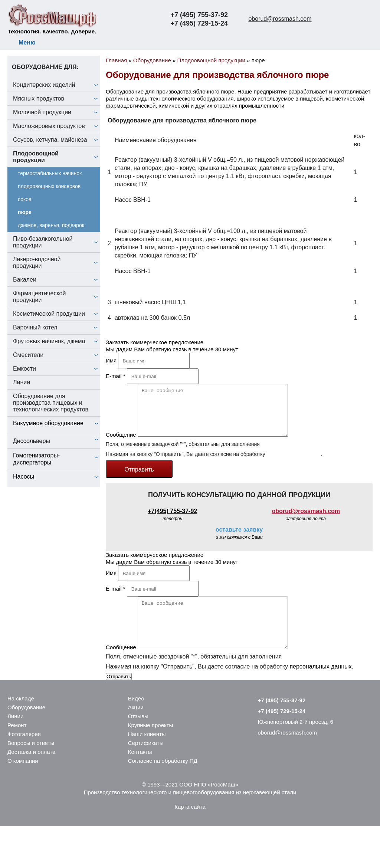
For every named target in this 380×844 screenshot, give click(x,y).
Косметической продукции (49, 314)
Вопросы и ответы (30, 761)
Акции (136, 725)
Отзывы (138, 734)
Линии (21, 382)
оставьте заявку (239, 538)
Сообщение (121, 443)
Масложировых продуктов (49, 126)
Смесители (28, 355)
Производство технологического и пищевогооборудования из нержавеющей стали (190, 810)
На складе (20, 716)
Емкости (24, 368)
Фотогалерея (24, 752)
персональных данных (293, 463)
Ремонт (17, 743)
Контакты (140, 769)
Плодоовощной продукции (36, 156)
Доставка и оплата (31, 769)
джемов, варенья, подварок (51, 225)
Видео (136, 716)
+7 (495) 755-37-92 (199, 15)
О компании (22, 778)
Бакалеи (24, 279)
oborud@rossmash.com (279, 19)
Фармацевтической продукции (39, 296)
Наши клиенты (147, 752)
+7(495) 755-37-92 (172, 520)
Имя (111, 360)
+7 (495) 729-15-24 (199, 23)
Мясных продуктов (38, 98)
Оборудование (26, 725)
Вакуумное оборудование (48, 423)
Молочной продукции (42, 112)
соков (24, 199)
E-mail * (115, 376)
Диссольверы (31, 441)
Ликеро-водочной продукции (36, 262)
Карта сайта (190, 824)
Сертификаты (146, 761)
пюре (25, 212)
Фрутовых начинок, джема (49, 341)
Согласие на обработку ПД (162, 778)
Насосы (23, 476)
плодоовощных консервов (49, 186)
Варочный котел (35, 327)
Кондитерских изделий (44, 85)
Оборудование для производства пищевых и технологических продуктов (50, 403)
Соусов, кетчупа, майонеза (50, 140)
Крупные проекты (150, 743)
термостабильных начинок (50, 173)
